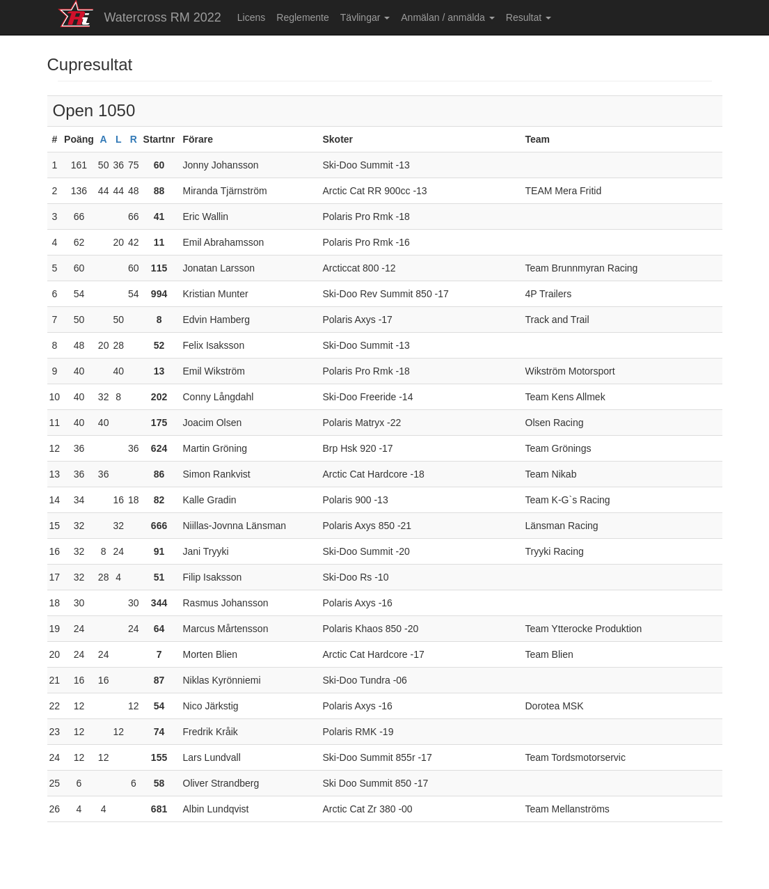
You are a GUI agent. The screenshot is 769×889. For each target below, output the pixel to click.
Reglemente (302, 17)
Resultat (528, 17)
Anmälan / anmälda (448, 17)
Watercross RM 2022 (162, 17)
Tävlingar (365, 17)
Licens (251, 17)
